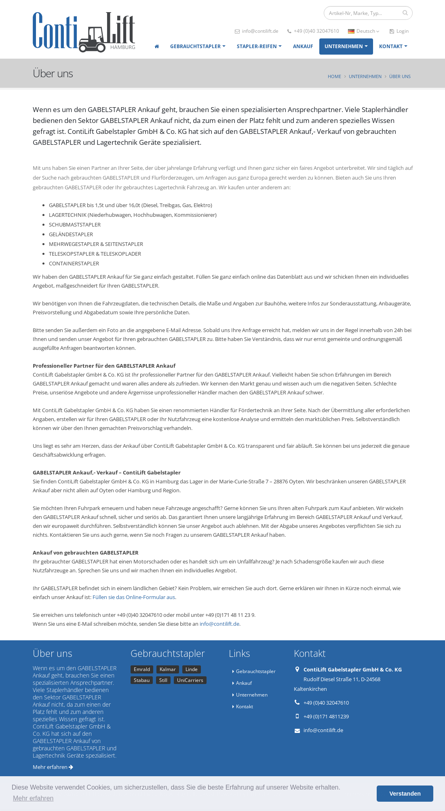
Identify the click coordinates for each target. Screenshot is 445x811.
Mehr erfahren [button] (33, 798)
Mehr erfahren (53, 767)
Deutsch (364, 31)
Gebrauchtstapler (195, 46)
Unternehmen (344, 46)
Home (334, 76)
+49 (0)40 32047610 (313, 31)
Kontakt (391, 46)
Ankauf (303, 46)
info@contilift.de (256, 31)
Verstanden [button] (405, 793)
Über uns (400, 76)
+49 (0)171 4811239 (326, 716)
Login (399, 31)
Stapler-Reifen (257, 46)
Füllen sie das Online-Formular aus (134, 597)
